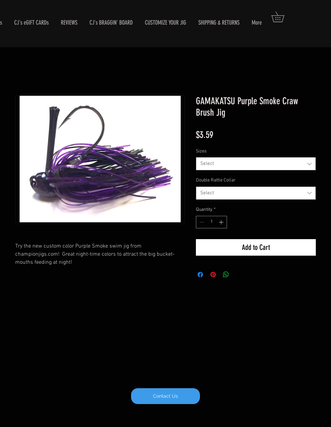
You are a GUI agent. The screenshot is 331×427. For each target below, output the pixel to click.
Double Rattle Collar (216, 180)
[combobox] (256, 163)
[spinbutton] (211, 222)
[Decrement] (201, 222)
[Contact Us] (165, 396)
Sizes (201, 151)
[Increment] (222, 222)
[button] (283, 16)
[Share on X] (239, 275)
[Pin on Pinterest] (213, 275)
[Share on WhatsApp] (226, 275)
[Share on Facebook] (200, 275)
